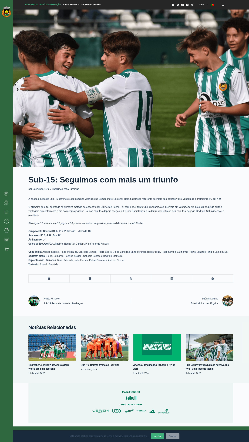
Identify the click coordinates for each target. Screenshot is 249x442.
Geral (67, 189)
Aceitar (157, 436)
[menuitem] (212, 5)
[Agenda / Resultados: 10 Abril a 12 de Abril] (157, 347)
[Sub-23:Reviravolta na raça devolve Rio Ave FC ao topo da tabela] (209, 347)
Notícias (44, 4)
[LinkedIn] (192, 5)
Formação (55, 4)
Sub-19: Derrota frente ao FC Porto (100, 365)
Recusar (172, 436)
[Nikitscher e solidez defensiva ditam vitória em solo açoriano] (52, 347)
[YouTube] (187, 5)
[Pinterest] (131, 279)
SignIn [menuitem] (203, 5)
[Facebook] (173, 5)
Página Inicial (31, 4)
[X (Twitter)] (178, 5)
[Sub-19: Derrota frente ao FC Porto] (104, 347)
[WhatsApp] (212, 279)
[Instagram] (182, 5)
